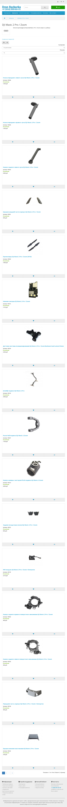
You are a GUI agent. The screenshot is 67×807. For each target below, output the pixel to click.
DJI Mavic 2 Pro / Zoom (23, 18)
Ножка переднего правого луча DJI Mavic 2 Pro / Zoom (21, 122)
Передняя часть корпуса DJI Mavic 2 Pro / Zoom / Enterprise (23, 704)
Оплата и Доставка (24, 13)
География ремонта (36, 13)
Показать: (62, 50)
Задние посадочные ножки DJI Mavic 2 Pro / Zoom (20, 525)
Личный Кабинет (39, 784)
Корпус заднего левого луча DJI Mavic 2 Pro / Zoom (20, 167)
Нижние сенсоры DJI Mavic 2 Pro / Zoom (16, 301)
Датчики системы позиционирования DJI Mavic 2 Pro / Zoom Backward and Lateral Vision (33, 346)
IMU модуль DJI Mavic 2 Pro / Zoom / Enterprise (19, 570)
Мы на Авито (53, 13)
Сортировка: (61, 45)
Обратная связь (39, 787)
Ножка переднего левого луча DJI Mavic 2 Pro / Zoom (21, 78)
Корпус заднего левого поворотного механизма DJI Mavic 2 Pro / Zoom (27, 659)
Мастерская (7, 13)
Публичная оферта (7, 784)
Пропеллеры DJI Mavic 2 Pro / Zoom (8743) (17, 256)
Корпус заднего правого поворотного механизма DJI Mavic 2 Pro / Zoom (28, 614)
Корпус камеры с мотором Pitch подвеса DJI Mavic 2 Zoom (23, 480)
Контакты (45, 13)
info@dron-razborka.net (57, 789)
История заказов (39, 786)
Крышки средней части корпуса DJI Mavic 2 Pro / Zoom (22, 212)
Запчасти (11, 18)
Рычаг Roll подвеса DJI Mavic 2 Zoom (15, 435)
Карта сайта (21, 786)
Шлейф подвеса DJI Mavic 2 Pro (13, 391)
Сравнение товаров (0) (8, 39)
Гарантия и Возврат (7, 786)
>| (12, 773)
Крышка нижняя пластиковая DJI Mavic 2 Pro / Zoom (21, 748)
